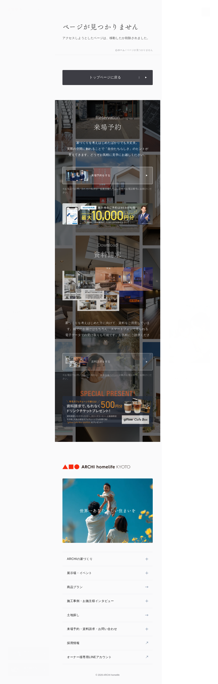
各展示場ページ (108, 189)
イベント (16, 336)
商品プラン (17, 350)
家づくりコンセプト (23, 322)
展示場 (15, 329)
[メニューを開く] (205, 12)
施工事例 (16, 343)
